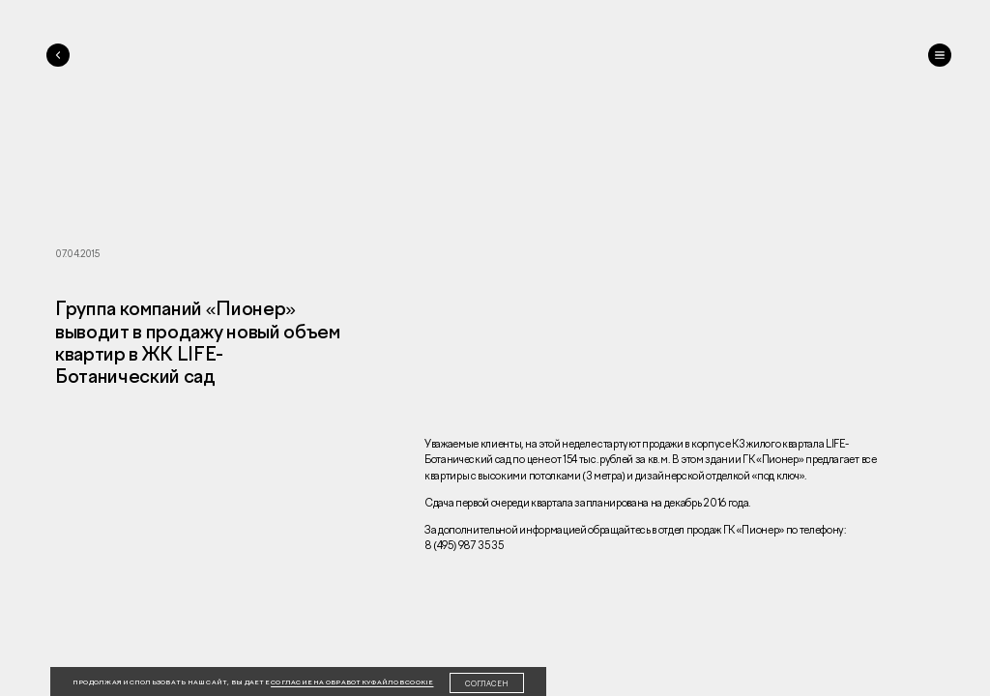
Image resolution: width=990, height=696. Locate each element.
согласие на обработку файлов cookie (352, 682)
